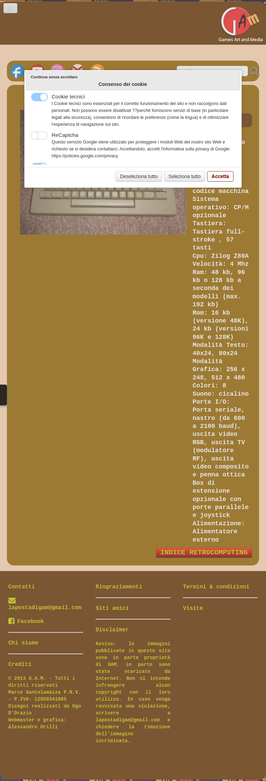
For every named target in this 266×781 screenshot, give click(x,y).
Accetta (220, 176)
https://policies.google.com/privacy (85, 155)
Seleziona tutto (185, 176)
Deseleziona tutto (139, 176)
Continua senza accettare (54, 77)
